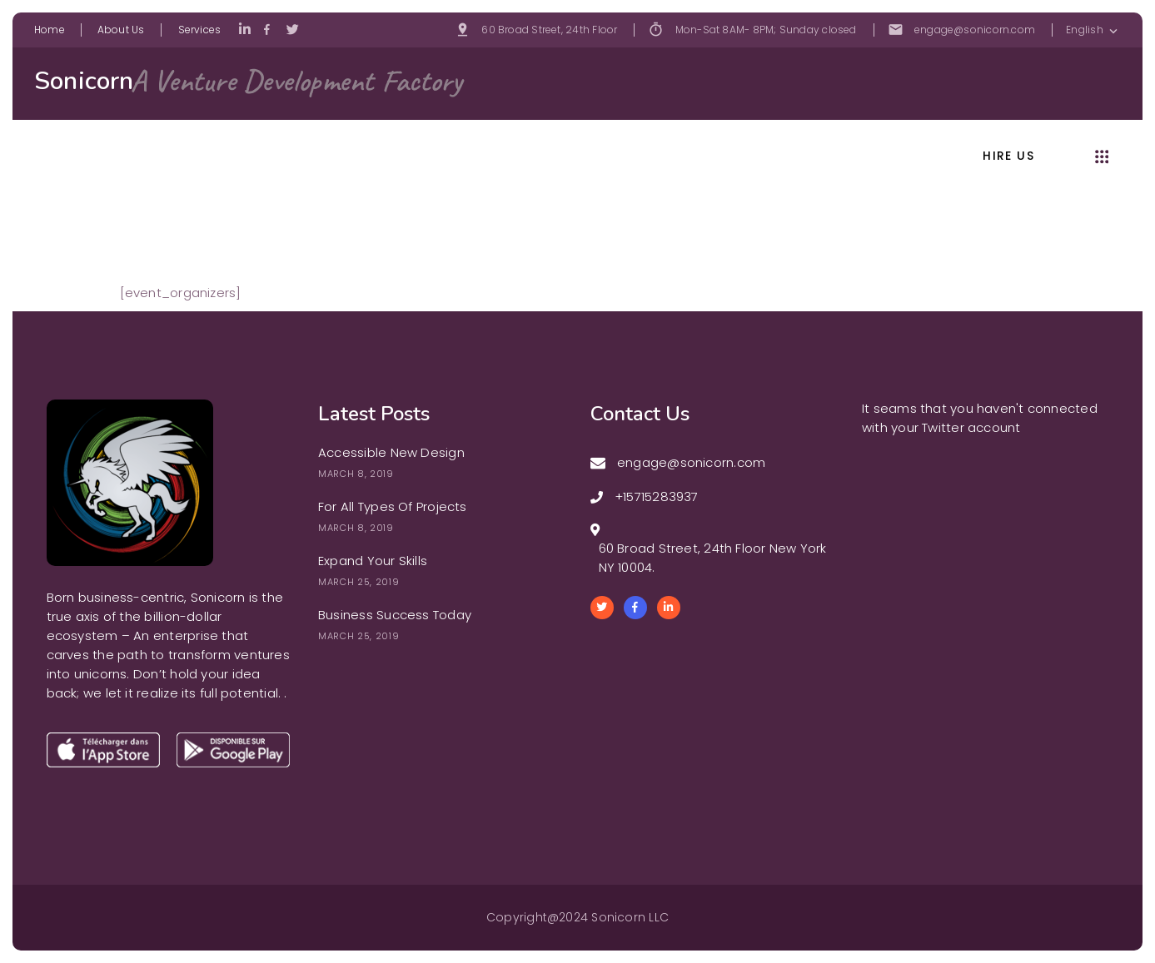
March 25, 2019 (358, 581)
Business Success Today (394, 614)
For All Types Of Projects (392, 506)
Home (49, 29)
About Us (121, 29)
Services (200, 29)
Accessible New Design (391, 452)
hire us (1008, 156)
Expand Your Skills (372, 560)
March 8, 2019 (356, 473)
